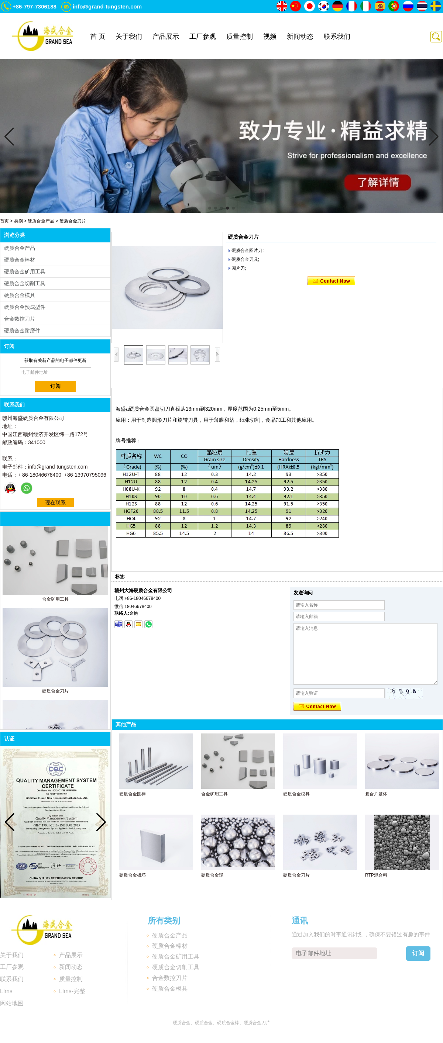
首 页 (97, 36)
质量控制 (239, 36)
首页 (4, 221)
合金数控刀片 (19, 319)
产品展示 (165, 36)
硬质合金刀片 (55, 692)
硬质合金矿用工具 (24, 271)
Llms (6, 991)
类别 (18, 221)
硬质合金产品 (41, 221)
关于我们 (129, 36)
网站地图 (12, 1003)
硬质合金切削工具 (24, 283)
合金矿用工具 (55, 600)
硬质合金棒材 (19, 260)
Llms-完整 (72, 991)
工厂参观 (202, 36)
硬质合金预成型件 (24, 307)
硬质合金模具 (19, 295)
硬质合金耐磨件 (22, 331)
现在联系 (55, 502)
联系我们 (337, 36)
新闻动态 (300, 36)
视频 (270, 36)
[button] (209, 208)
